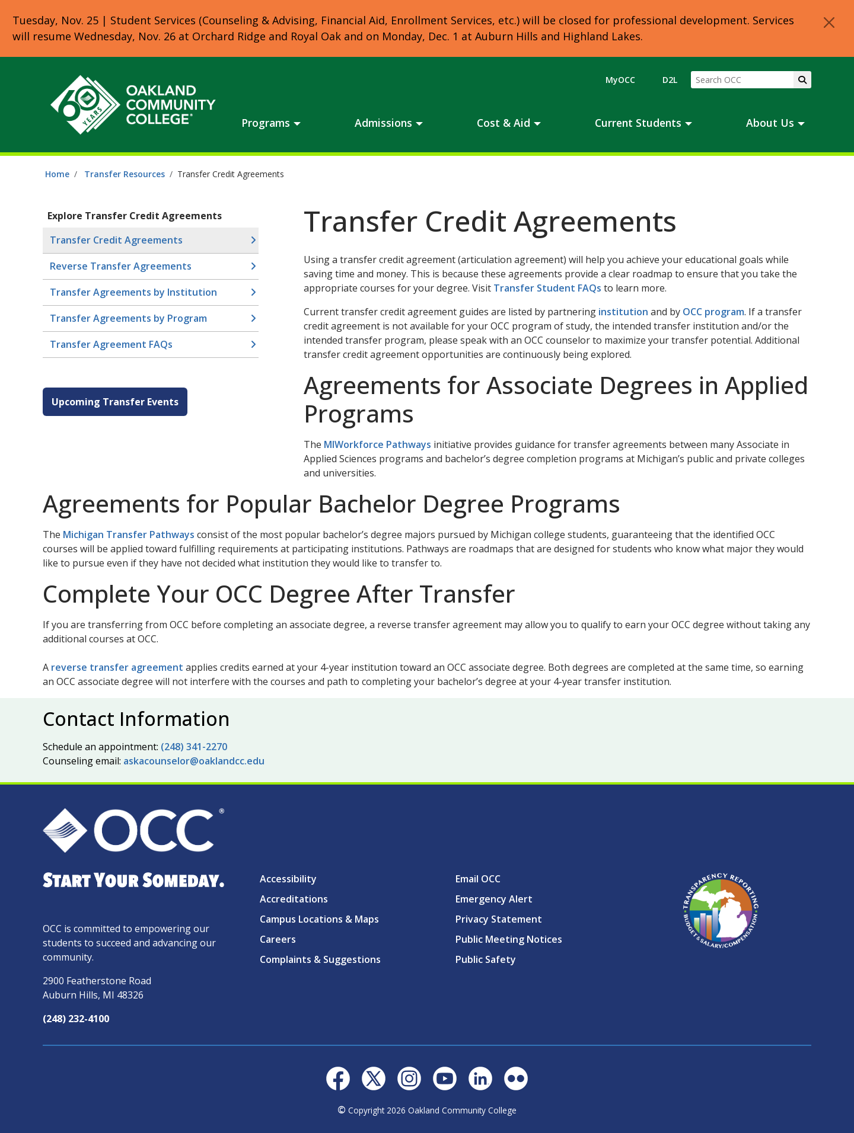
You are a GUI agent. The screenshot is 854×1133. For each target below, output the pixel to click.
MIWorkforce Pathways (377, 444)
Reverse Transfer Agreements (121, 266)
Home (57, 174)
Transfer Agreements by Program (128, 318)
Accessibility (288, 878)
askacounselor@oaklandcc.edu (194, 760)
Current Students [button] (638, 123)
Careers (278, 939)
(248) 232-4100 (76, 1018)
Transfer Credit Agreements (116, 240)
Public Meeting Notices (508, 939)
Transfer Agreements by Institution (133, 292)
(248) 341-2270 (194, 746)
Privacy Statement (498, 919)
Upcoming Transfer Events (115, 401)
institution (623, 311)
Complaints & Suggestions (320, 959)
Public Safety (485, 959)
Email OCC (478, 878)
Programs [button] (265, 123)
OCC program (713, 311)
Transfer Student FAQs (547, 288)
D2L (669, 79)
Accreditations (294, 898)
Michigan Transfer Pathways (129, 534)
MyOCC (620, 79)
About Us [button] (770, 123)
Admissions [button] (383, 123)
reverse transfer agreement (118, 667)
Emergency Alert (494, 898)
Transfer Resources (124, 174)
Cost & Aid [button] (503, 123)
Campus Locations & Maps (319, 919)
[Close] (829, 22)
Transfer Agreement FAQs (111, 344)
